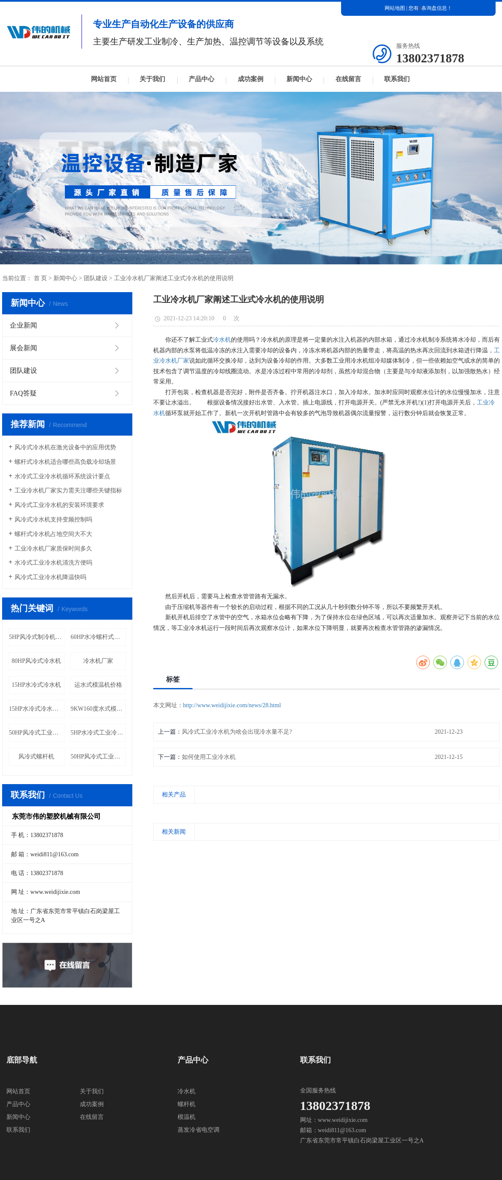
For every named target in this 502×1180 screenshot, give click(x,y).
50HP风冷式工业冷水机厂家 (98, 756)
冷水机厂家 (98, 661)
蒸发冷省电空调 (198, 1130)
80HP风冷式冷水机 (36, 661)
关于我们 (152, 79)
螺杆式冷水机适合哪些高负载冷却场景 (65, 462)
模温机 (187, 1117)
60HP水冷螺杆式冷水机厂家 (98, 637)
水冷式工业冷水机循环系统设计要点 (62, 476)
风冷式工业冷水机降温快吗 (50, 577)
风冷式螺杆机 (36, 756)
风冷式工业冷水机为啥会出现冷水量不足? (237, 732)
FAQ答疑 (23, 393)
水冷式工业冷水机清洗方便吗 (53, 562)
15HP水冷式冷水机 (36, 685)
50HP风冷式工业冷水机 (36, 732)
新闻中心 (299, 79)
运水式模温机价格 (98, 685)
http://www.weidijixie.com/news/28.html (232, 705)
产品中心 (201, 79)
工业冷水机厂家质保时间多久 (53, 548)
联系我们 (397, 79)
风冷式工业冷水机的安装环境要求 (59, 505)
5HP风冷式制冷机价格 (36, 637)
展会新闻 (23, 347)
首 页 (40, 278)
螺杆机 (187, 1104)
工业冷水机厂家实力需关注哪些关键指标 (68, 490)
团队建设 (96, 278)
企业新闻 (23, 325)
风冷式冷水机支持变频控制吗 (53, 519)
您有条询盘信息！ (430, 8)
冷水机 (222, 340)
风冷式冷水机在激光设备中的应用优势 (65, 447)
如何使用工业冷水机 (209, 757)
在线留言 (348, 79)
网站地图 (395, 8)
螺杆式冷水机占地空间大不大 (53, 534)
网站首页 (104, 79)
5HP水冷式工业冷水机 (98, 732)
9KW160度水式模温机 (98, 709)
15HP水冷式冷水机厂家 (36, 709)
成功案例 (250, 79)
